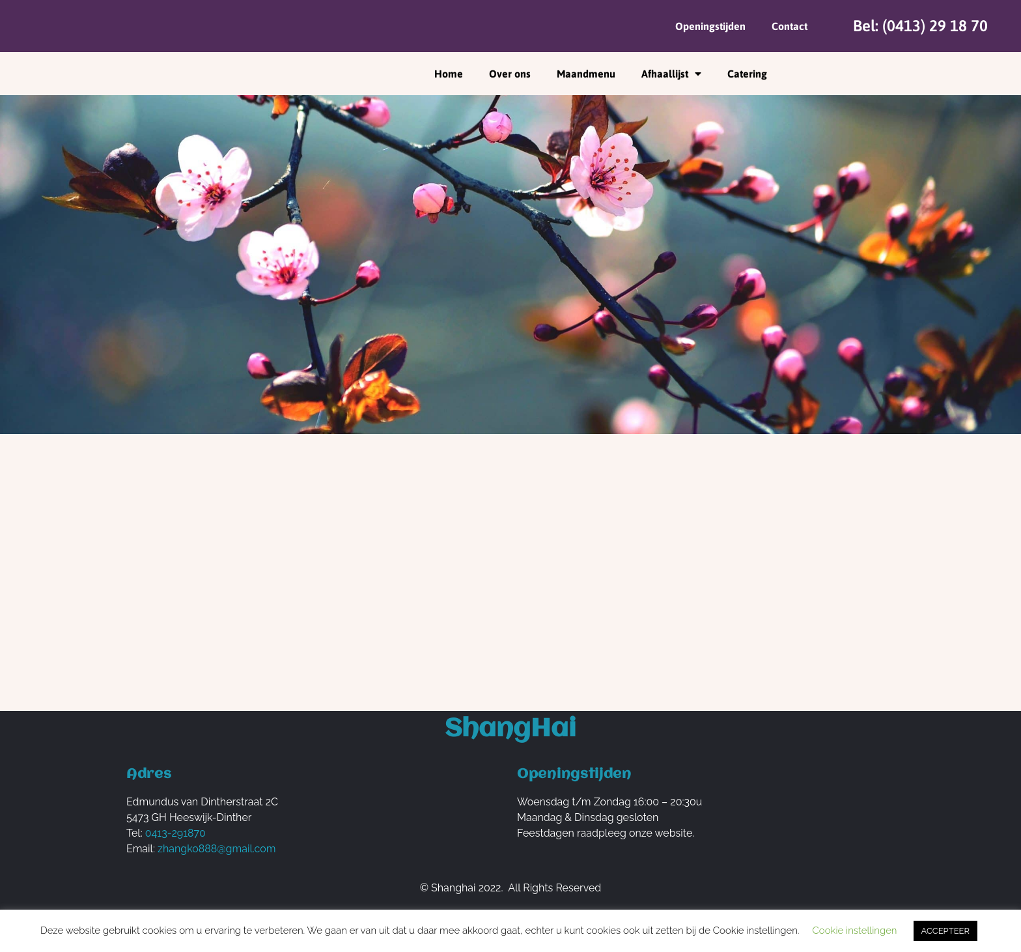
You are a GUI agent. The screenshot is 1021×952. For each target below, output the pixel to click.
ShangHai (510, 729)
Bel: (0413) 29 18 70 (920, 26)
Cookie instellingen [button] (854, 930)
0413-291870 (175, 833)
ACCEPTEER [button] (945, 931)
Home (448, 73)
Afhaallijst (671, 73)
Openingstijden (710, 26)
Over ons (510, 73)
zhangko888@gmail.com (216, 849)
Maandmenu (586, 73)
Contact (789, 26)
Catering (747, 73)
